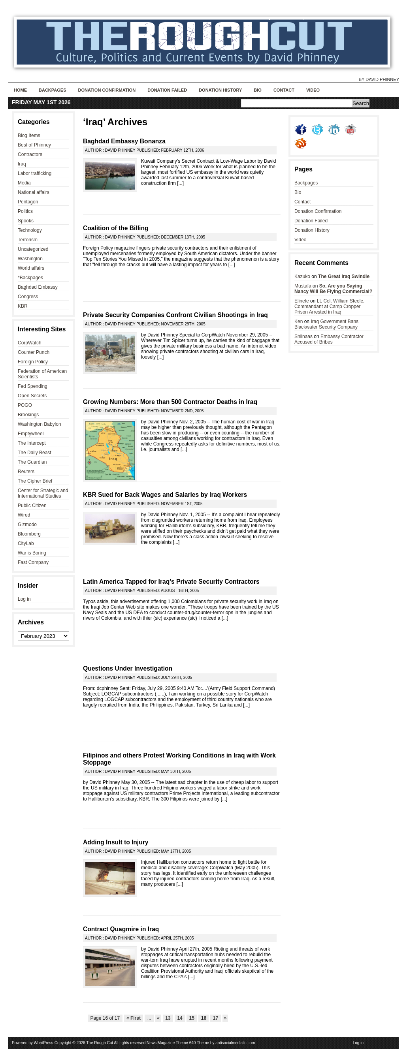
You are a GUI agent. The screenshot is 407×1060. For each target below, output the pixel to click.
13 (167, 1018)
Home (20, 90)
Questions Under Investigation (127, 668)
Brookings (28, 414)
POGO (25, 405)
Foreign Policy (33, 362)
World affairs (31, 268)
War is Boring (32, 553)
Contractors (30, 154)
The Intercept (32, 443)
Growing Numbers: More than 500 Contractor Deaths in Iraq (170, 401)
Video (313, 90)
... (181, 183)
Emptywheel (30, 433)
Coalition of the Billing (115, 228)
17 (215, 1018)
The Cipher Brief (35, 481)
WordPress (43, 1043)
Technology (30, 230)
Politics (25, 211)
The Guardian (32, 462)
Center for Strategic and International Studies (43, 493)
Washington (30, 258)
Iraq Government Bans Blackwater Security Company (326, 324)
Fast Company (33, 562)
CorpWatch (29, 343)
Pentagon (28, 202)
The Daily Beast (34, 452)
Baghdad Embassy (38, 287)
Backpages (52, 90)
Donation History (220, 90)
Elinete (301, 301)
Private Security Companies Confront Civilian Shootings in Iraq (175, 315)
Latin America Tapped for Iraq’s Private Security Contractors (171, 581)
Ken (298, 321)
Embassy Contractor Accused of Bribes (329, 339)
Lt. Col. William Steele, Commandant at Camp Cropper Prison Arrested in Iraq (329, 306)
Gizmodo (27, 524)
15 (191, 1018)
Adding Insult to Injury (115, 842)
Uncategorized (33, 249)
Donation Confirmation (107, 90)
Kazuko (302, 276)
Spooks (26, 221)
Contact (283, 90)
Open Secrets (32, 395)
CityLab (26, 543)
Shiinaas (303, 336)
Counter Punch (33, 352)
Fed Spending (32, 386)
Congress (28, 296)
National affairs (33, 192)
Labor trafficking (34, 173)
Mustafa (302, 286)
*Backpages (30, 277)
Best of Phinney (34, 145)
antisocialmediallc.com (235, 1043)
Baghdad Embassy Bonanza (124, 141)
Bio (258, 90)
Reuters (26, 471)
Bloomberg (29, 534)
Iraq (22, 164)
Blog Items (29, 135)
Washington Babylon (39, 424)
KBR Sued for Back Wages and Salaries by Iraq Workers (165, 494)
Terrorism (28, 239)
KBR (23, 306)
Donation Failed (167, 90)
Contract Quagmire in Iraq (121, 929)
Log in (24, 599)
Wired (24, 515)
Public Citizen (32, 505)
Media (24, 183)
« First (134, 1018)
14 (179, 1018)
